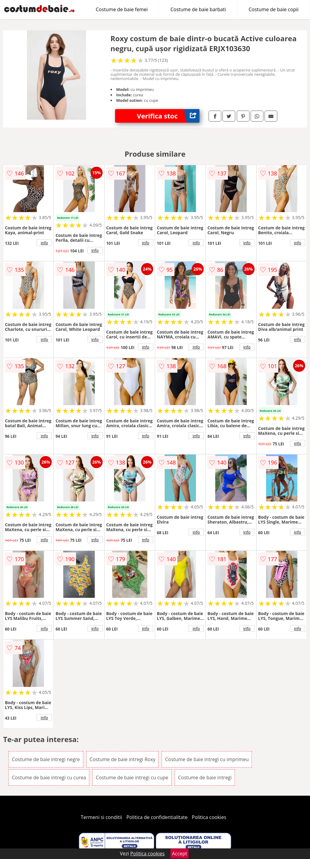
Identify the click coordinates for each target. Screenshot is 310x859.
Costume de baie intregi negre (46, 759)
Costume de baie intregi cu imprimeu (207, 759)
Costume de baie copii (273, 9)
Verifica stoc (168, 116)
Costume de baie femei (122, 9)
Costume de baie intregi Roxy (122, 759)
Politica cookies (209, 817)
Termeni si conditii (101, 817)
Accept (179, 853)
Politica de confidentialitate (157, 817)
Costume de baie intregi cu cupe (132, 777)
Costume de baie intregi (205, 777)
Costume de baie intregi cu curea (49, 777)
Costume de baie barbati (198, 9)
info (44, 242)
